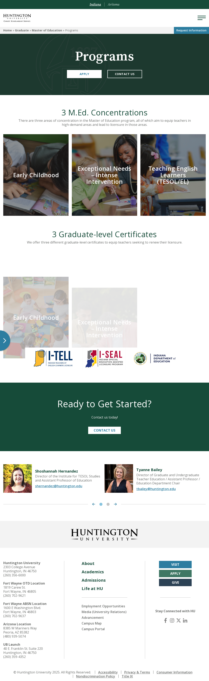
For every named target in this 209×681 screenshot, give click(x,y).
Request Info (191, 30)
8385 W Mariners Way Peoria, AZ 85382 (20, 626)
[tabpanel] (53, 474)
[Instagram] (172, 616)
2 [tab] (108, 500)
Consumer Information (174, 668)
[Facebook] (165, 616)
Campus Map (92, 619)
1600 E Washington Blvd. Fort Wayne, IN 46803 (22, 606)
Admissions (94, 576)
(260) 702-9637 (14, 612)
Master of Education (47, 30)
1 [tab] (100, 500)
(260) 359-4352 (14, 653)
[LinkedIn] (185, 616)
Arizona (113, 4)
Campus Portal (93, 625)
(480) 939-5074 (14, 632)
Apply (84, 74)
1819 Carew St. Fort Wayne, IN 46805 (19, 585)
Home (7, 30)
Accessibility (108, 668)
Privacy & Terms (137, 668)
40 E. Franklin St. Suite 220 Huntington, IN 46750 (23, 646)
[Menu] (201, 18)
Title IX (127, 672)
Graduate (22, 30)
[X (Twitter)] (178, 616)
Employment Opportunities (103, 602)
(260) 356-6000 (14, 571)
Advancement (93, 613)
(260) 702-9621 (14, 591)
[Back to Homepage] (104, 530)
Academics (93, 568)
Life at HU (92, 584)
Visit (175, 560)
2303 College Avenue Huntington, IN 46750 (20, 565)
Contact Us (125, 74)
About (88, 559)
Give (175, 578)
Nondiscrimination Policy (95, 672)
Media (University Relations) (104, 608)
